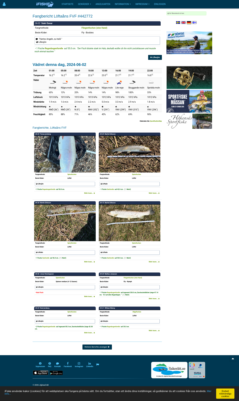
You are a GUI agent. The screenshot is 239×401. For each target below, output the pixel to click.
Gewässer (84, 4)
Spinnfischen (71, 174)
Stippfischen (136, 312)
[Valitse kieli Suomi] (194, 22)
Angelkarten (103, 4)
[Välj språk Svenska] (178, 22)
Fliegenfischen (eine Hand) (94, 28)
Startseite (67, 4)
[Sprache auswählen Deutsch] (189, 22)
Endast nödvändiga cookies (225, 393)
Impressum (142, 4)
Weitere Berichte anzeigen (97, 347)
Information (123, 4)
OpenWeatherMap (156, 121)
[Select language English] (183, 22)
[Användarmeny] (4, 4)
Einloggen (160, 4)
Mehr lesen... (89, 193)
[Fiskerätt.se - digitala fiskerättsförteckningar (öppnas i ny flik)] (169, 370)
